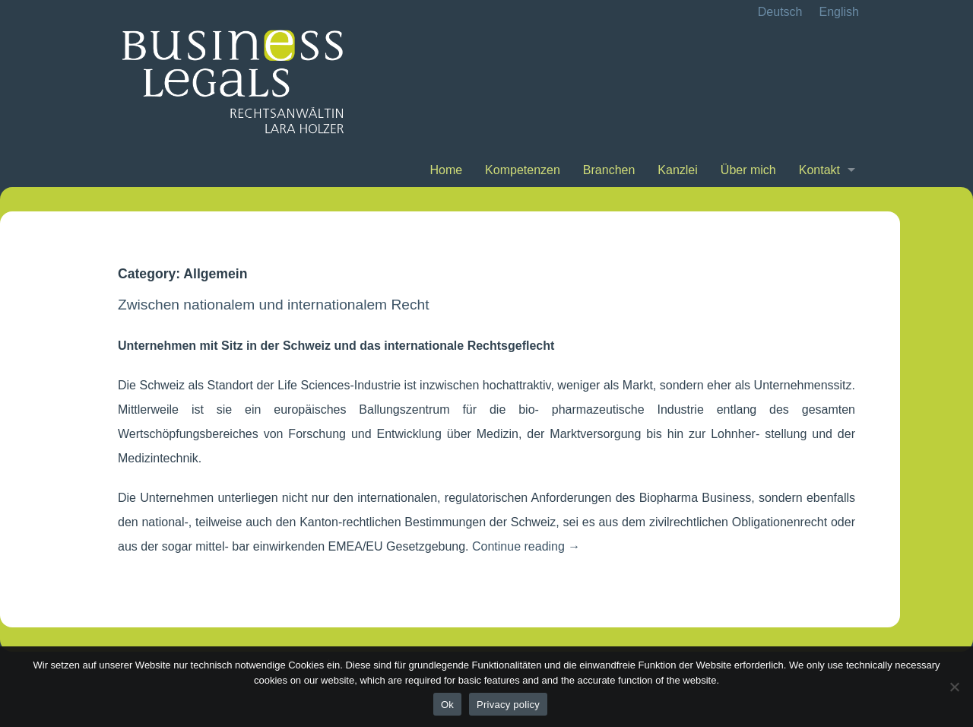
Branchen (609, 169)
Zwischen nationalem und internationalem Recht (273, 305)
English (839, 11)
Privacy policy (508, 704)
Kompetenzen (522, 169)
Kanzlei (677, 169)
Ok (447, 704)
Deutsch (780, 11)
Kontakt (819, 169)
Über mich (748, 169)
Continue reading (526, 546)
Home (445, 169)
